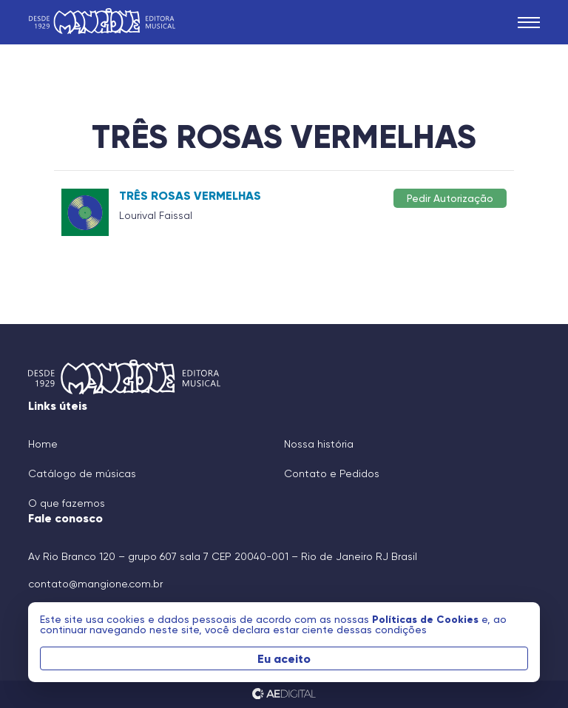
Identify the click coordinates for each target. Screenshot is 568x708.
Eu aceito (284, 658)
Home (43, 444)
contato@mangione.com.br (95, 584)
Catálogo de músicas (82, 473)
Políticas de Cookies (426, 619)
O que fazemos (66, 503)
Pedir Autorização (450, 198)
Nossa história (319, 444)
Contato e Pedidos (331, 473)
